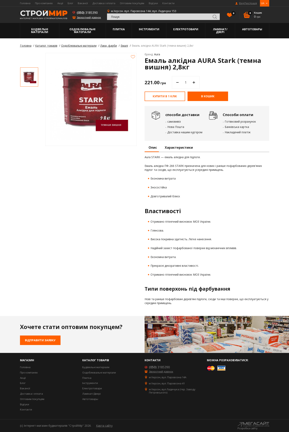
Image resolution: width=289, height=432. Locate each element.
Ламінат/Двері (220, 30)
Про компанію (44, 3)
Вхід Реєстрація (248, 3)
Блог (70, 3)
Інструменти (149, 29)
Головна (25, 3)
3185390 (87, 12)
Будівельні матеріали (39, 30)
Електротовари (185, 29)
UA (262, 3)
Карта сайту (104, 425)
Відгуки (153, 3)
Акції (60, 3)
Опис (153, 148)
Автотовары (252, 29)
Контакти (168, 3)
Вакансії (83, 3)
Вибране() (232, 13)
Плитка (119, 29)
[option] (29, 77)
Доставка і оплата (103, 3)
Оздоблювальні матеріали (82, 30)
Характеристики (179, 148)
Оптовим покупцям (132, 3)
